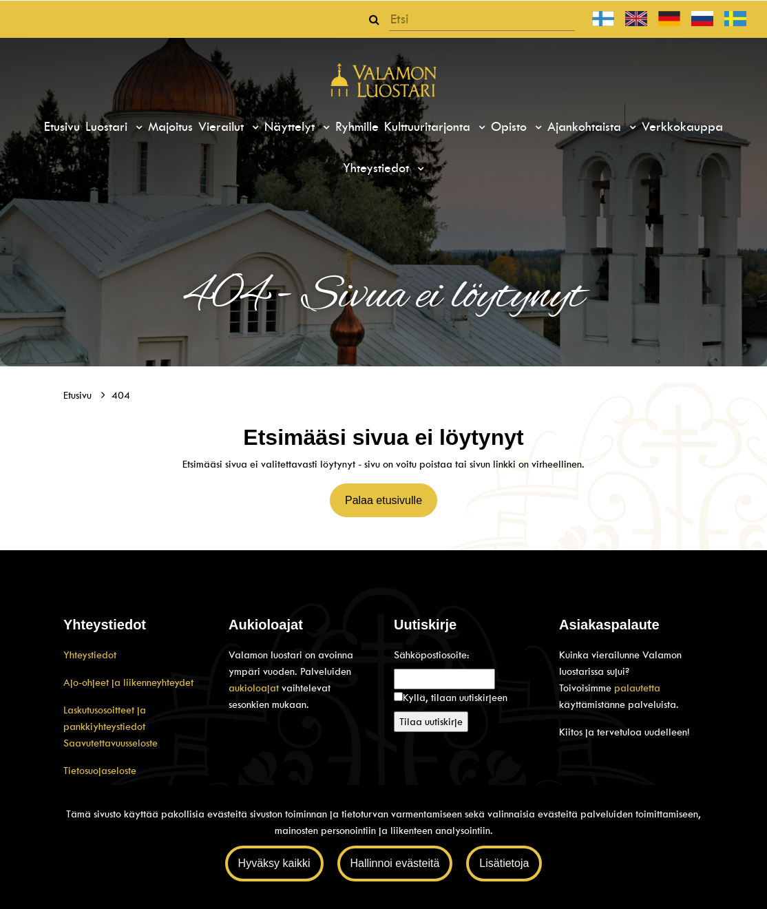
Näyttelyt (291, 126)
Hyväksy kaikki (274, 863)
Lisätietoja (504, 863)
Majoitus (170, 126)
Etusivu (62, 126)
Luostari (108, 126)
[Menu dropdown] (137, 127)
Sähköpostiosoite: (432, 655)
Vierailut (223, 126)
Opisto (511, 126)
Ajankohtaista (586, 126)
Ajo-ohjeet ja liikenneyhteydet (128, 682)
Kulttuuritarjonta (429, 126)
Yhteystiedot (378, 168)
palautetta (637, 688)
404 (121, 395)
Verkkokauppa (682, 126)
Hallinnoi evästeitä (395, 863)
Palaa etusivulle (383, 500)
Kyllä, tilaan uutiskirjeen (455, 697)
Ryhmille (357, 126)
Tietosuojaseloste (99, 770)
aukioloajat (255, 688)
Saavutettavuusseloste (110, 743)
